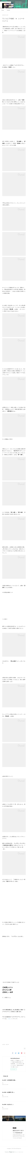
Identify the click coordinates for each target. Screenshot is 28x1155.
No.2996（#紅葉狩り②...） (8, 1092)
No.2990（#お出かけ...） (8, 1104)
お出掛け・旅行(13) (5, 1044)
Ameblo (8, 10)
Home (2, 10)
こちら (9, 1018)
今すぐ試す (18, 6)
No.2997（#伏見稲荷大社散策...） (10, 1080)
